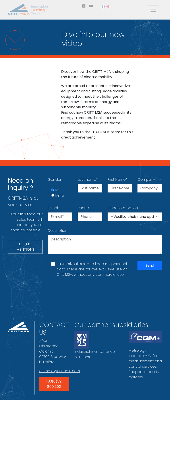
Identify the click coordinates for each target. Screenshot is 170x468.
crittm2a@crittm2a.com (59, 370)
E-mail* (54, 207)
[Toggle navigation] (153, 9)
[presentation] (81, 293)
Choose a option (123, 207)
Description (58, 230)
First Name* (117, 179)
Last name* (88, 179)
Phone (83, 207)
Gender (54, 179)
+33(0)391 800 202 (54, 384)
